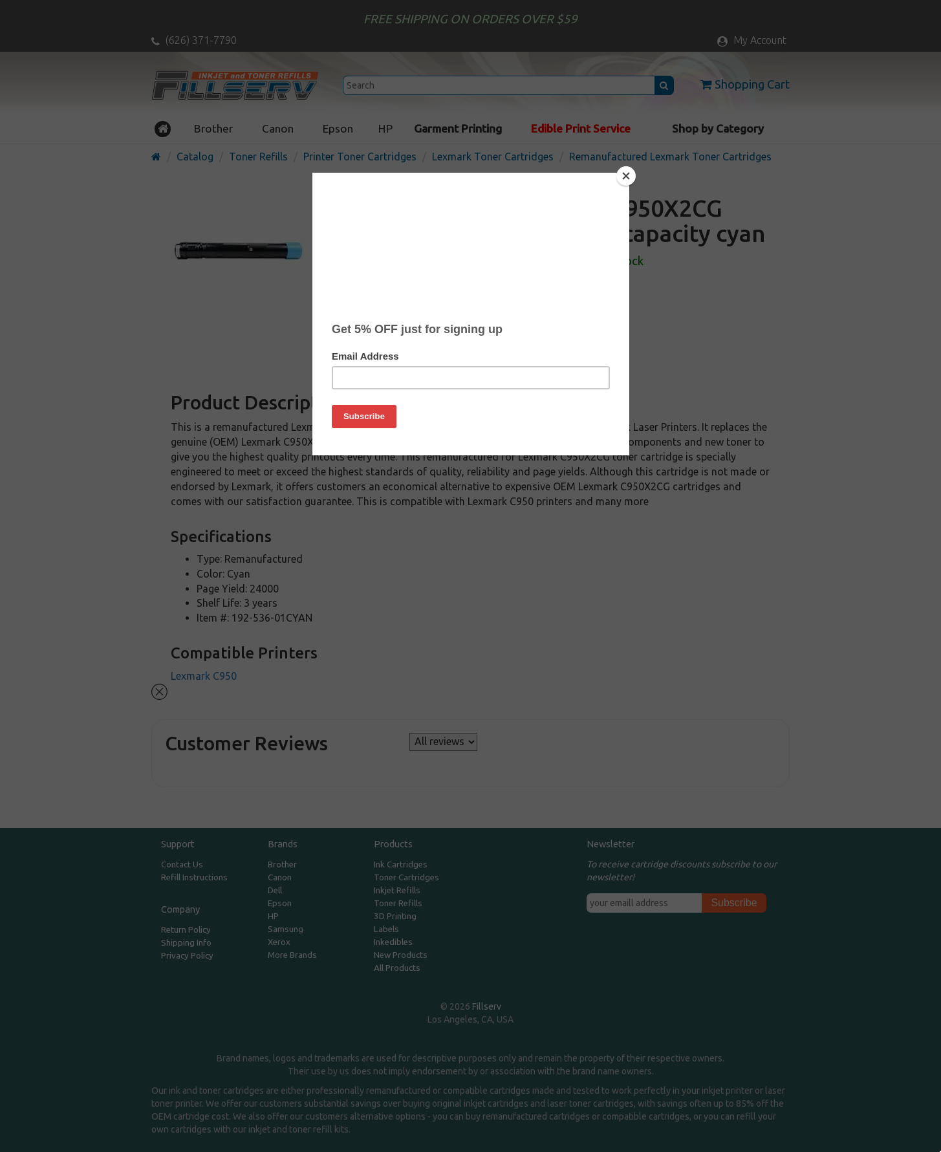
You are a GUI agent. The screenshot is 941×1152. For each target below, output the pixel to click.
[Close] (626, 176)
